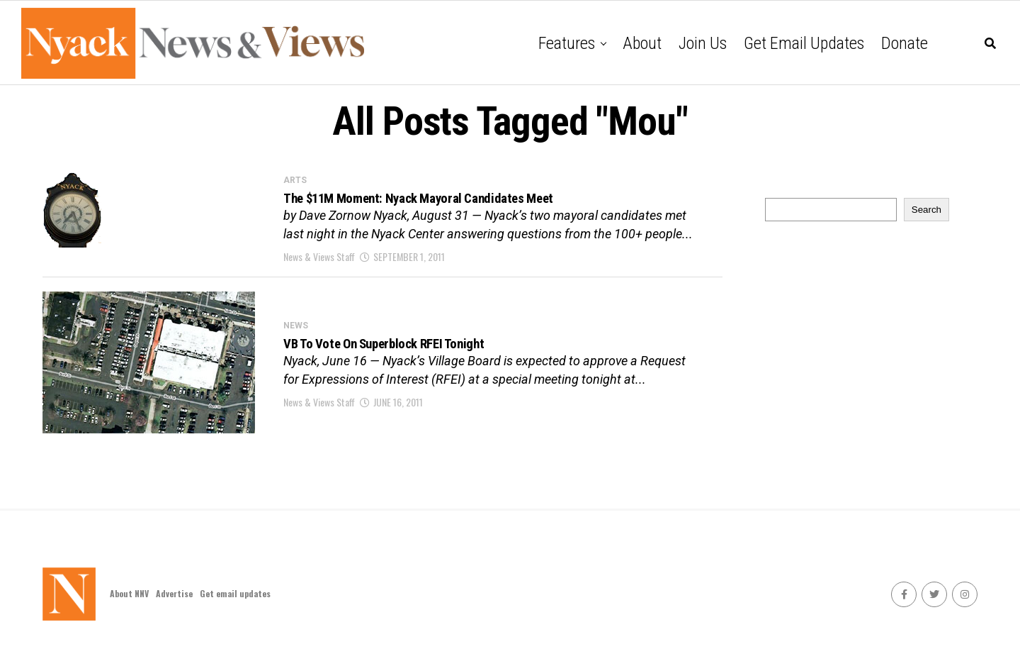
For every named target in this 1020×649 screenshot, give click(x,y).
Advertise (174, 593)
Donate (904, 43)
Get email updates (804, 43)
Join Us (703, 43)
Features (566, 43)
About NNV (129, 593)
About (642, 43)
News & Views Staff (319, 264)
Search (926, 209)
